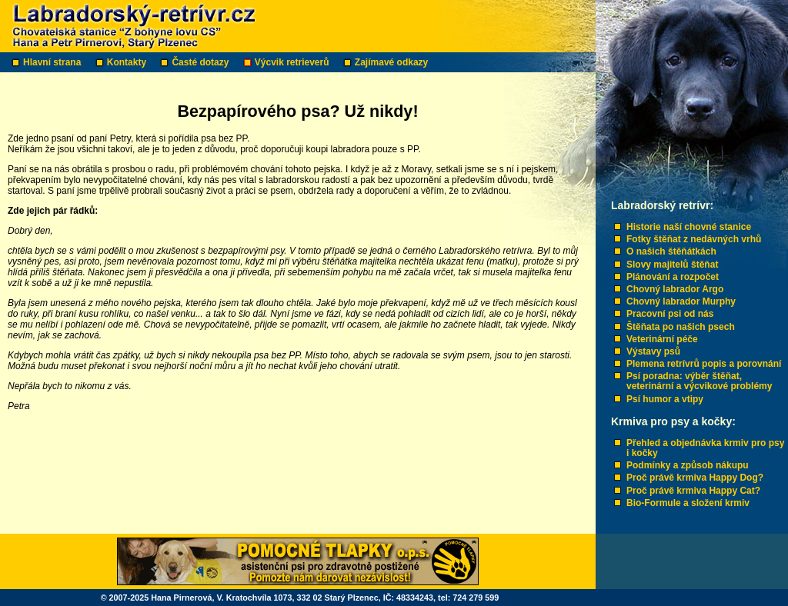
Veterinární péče (662, 339)
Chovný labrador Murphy (681, 301)
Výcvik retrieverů (293, 62)
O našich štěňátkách (671, 251)
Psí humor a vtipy (664, 399)
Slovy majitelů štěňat (672, 264)
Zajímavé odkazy (393, 62)
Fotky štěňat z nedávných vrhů (693, 239)
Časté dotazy (201, 62)
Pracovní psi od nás (669, 313)
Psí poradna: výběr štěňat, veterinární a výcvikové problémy (699, 381)
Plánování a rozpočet (672, 276)
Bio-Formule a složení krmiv (688, 503)
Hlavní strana (53, 62)
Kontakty (128, 62)
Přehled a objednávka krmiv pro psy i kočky (705, 448)
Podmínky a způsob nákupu (687, 465)
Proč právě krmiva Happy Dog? (694, 477)
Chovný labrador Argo (674, 289)
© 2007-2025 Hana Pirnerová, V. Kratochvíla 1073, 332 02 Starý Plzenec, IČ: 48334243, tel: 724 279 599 (300, 597)
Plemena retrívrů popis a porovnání (703, 363)
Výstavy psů (653, 351)
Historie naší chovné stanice (688, 226)
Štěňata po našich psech (680, 326)
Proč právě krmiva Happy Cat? (693, 490)
